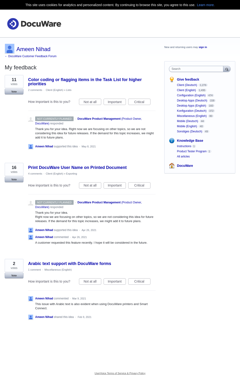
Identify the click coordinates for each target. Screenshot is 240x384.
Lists (68, 90)
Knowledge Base (190, 140)
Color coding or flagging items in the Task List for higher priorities (85, 81)
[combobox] (197, 69)
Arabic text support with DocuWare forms (69, 263)
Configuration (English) (191, 95)
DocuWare (185, 166)
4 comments (35, 173)
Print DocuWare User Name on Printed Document (77, 167)
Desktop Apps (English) (192, 105)
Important (117, 102)
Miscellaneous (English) (58, 269)
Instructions (184, 146)
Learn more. (205, 5)
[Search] (227, 69)
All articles (183, 156)
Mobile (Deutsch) (188, 121)
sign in (203, 47)
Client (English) (54, 90)
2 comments (35, 90)
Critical (142, 102)
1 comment (34, 269)
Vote (14, 91)
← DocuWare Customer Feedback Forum (30, 56)
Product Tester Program (192, 151)
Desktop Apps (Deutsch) (192, 100)
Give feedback (188, 79)
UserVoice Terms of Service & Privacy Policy (120, 373)
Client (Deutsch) (187, 85)
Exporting (71, 173)
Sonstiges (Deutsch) (190, 131)
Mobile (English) (187, 126)
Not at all (92, 102)
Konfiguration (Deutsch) (192, 110)
